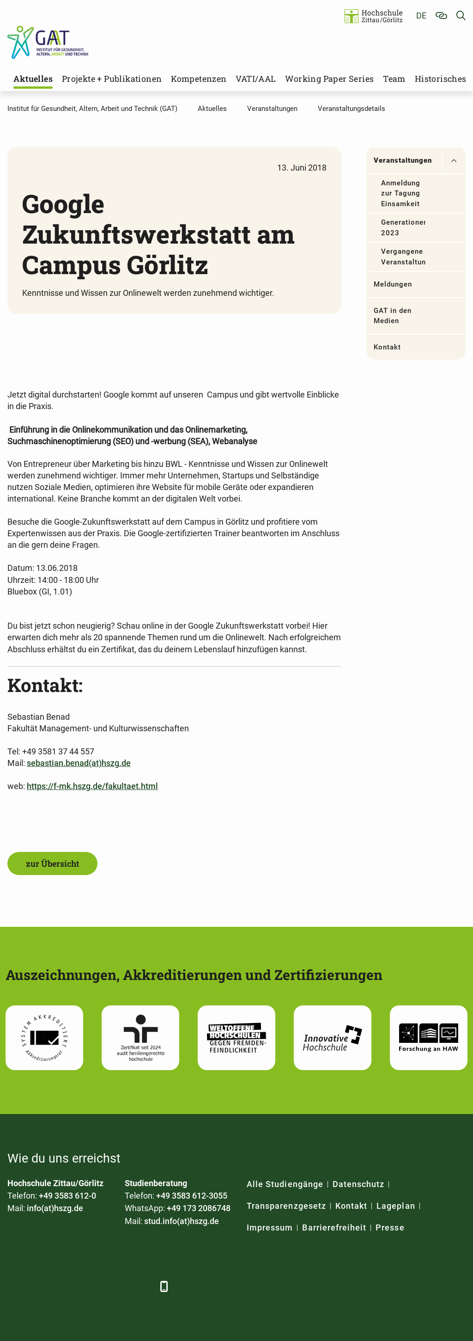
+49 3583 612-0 (67, 1195)
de (421, 15)
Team (394, 78)
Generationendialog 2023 (403, 227)
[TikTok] (142, 1286)
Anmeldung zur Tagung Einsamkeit (401, 193)
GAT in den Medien (393, 315)
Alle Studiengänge (285, 1184)
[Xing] (66, 1286)
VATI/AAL (256, 78)
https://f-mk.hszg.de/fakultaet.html (92, 786)
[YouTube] (92, 1286)
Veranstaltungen (403, 160)
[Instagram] (117, 1286)
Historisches (441, 78)
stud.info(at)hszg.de (181, 1221)
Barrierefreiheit (334, 1227)
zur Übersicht (52, 863)
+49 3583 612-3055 (191, 1195)
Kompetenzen (198, 78)
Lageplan (395, 1206)
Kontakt (387, 347)
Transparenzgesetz (286, 1206)
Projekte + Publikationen (112, 78)
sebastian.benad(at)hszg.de (79, 763)
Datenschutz (359, 1184)
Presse (390, 1227)
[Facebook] (15, 1286)
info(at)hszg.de (55, 1208)
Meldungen (393, 284)
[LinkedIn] (41, 1286)
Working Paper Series (329, 78)
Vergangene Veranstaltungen (403, 256)
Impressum (270, 1227)
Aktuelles (33, 78)
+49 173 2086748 (198, 1208)
